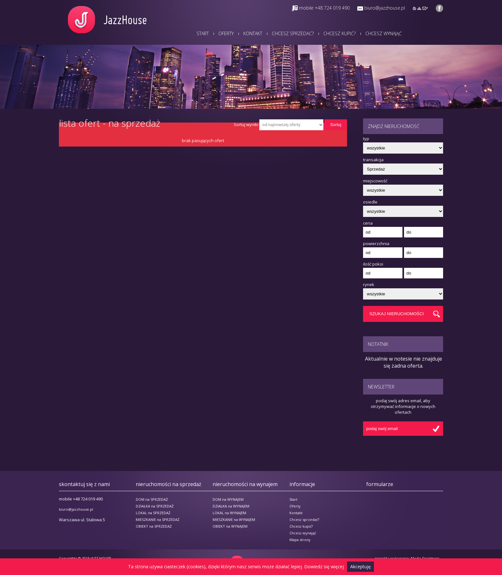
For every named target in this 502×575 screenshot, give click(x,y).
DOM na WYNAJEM (228, 499)
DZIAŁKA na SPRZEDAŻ (155, 506)
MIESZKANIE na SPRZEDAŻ (157, 519)
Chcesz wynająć (383, 33)
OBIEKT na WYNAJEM (230, 526)
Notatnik (378, 344)
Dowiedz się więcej (324, 566)
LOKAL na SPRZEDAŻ (153, 512)
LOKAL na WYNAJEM (229, 512)
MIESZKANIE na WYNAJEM (234, 519)
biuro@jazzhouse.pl (384, 8)
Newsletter (381, 387)
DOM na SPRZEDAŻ (152, 499)
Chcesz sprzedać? (293, 33)
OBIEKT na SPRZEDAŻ (154, 526)
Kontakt (252, 33)
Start (203, 33)
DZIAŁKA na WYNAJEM (231, 506)
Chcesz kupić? (339, 33)
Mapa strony (300, 539)
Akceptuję (360, 566)
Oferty (226, 33)
